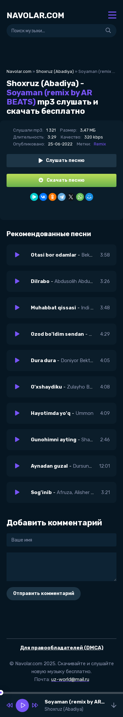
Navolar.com (19, 71)
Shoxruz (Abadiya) (55, 71)
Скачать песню (62, 180)
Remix (100, 143)
